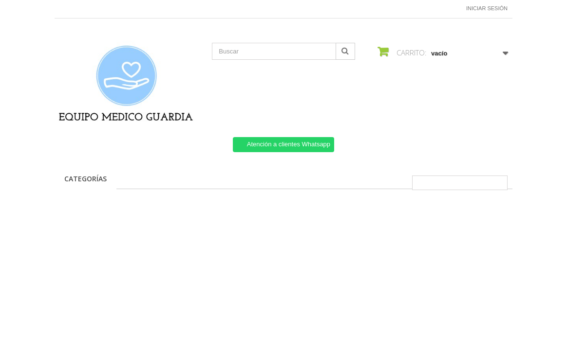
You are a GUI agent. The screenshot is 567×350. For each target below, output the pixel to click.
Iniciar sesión (487, 8)
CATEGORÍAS (85, 178)
